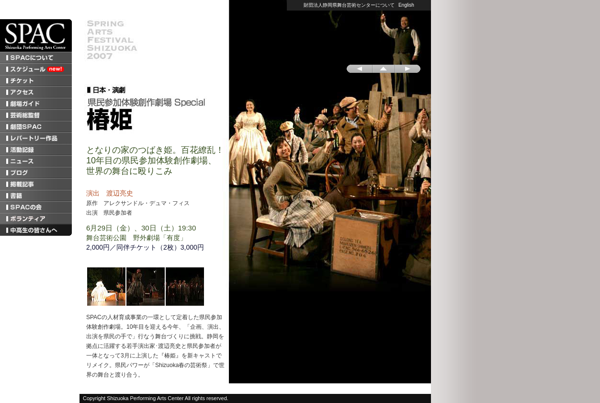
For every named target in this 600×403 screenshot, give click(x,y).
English (406, 5)
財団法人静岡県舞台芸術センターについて (349, 5)
